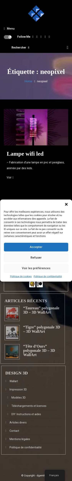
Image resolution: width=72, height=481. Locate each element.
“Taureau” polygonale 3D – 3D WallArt (37, 310)
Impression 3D (14, 389)
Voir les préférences (36, 268)
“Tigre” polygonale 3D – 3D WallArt (37, 329)
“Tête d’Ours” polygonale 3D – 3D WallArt (35, 350)
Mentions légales (16, 439)
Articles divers (14, 422)
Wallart (10, 381)
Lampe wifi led (25, 153)
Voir (10, 177)
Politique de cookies (21, 276)
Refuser (36, 257)
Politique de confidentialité (48, 276)
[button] (66, 204)
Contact (11, 430)
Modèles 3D (15, 397)
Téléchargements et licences (25, 405)
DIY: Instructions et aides (22, 414)
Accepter (36, 247)
